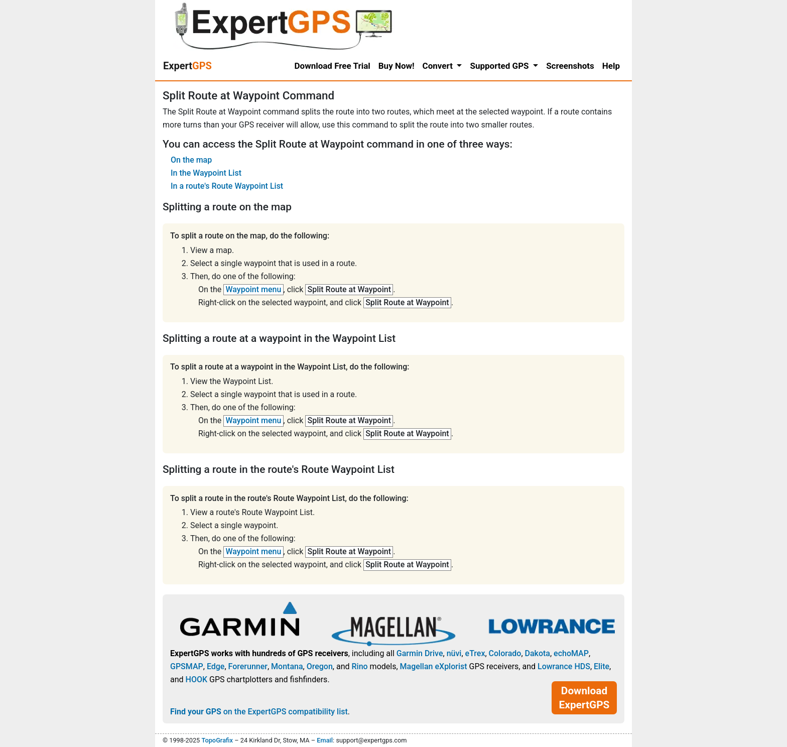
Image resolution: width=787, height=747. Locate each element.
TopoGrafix (216, 740)
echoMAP (571, 653)
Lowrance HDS (564, 666)
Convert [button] (439, 66)
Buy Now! (396, 66)
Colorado (505, 653)
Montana (287, 666)
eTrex (475, 653)
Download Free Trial (332, 66)
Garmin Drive (420, 653)
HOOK (197, 679)
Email (325, 740)
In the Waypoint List (206, 173)
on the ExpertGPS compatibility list (259, 711)
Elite (601, 666)
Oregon (320, 666)
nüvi (454, 653)
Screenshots (570, 66)
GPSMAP (186, 666)
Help (611, 66)
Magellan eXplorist (433, 666)
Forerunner (248, 666)
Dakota (537, 653)
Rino (359, 666)
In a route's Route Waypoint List (227, 186)
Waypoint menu (254, 289)
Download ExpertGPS (584, 698)
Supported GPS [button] (500, 66)
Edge (216, 666)
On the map (191, 160)
